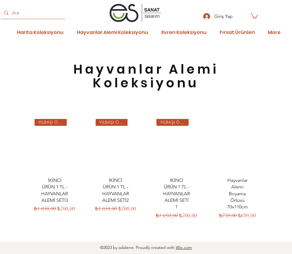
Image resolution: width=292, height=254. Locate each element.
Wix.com (184, 247)
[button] (254, 16)
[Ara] (32, 13)
